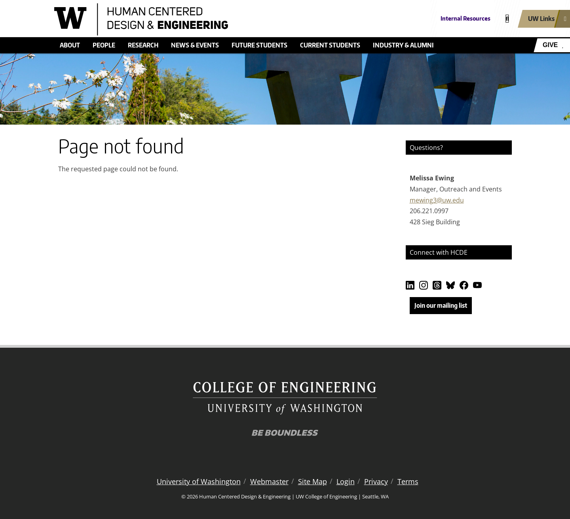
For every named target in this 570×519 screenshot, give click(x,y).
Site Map (312, 481)
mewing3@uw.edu (437, 200)
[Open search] (507, 19)
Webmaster (269, 481)
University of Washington (199, 481)
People (104, 45)
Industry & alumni (403, 45)
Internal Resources (465, 18)
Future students (259, 45)
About (70, 45)
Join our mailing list (440, 305)
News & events (195, 45)
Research (143, 45)
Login (345, 481)
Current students (330, 45)
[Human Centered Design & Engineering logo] (227, 19)
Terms (407, 481)
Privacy (376, 481)
